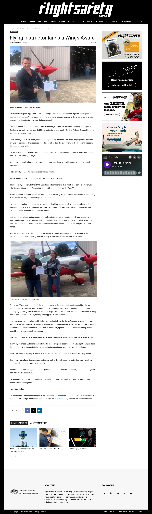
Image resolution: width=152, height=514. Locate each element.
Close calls (85, 21)
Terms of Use (122, 512)
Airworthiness (58, 21)
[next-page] (15, 456)
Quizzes (114, 21)
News (32, 21)
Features (42, 21)
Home (23, 21)
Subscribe (126, 21)
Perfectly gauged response (78, 449)
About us (104, 512)
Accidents (101, 21)
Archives (112, 512)
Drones (71, 21)
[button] (138, 21)
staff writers (16, 43)
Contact (139, 512)
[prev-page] (11, 456)
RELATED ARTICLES (19, 423)
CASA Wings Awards (60, 114)
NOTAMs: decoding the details (50, 449)
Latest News (21, 28)
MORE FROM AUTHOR (38, 423)
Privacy (131, 512)
